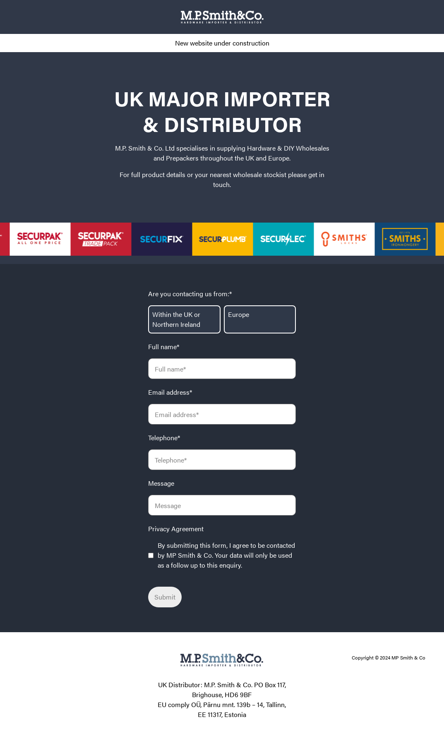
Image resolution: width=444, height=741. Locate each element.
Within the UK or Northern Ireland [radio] (176, 319)
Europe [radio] (238, 314)
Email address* (170, 392)
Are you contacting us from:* (190, 293)
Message (161, 483)
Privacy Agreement (176, 528)
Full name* (163, 346)
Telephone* (164, 437)
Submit (164, 597)
